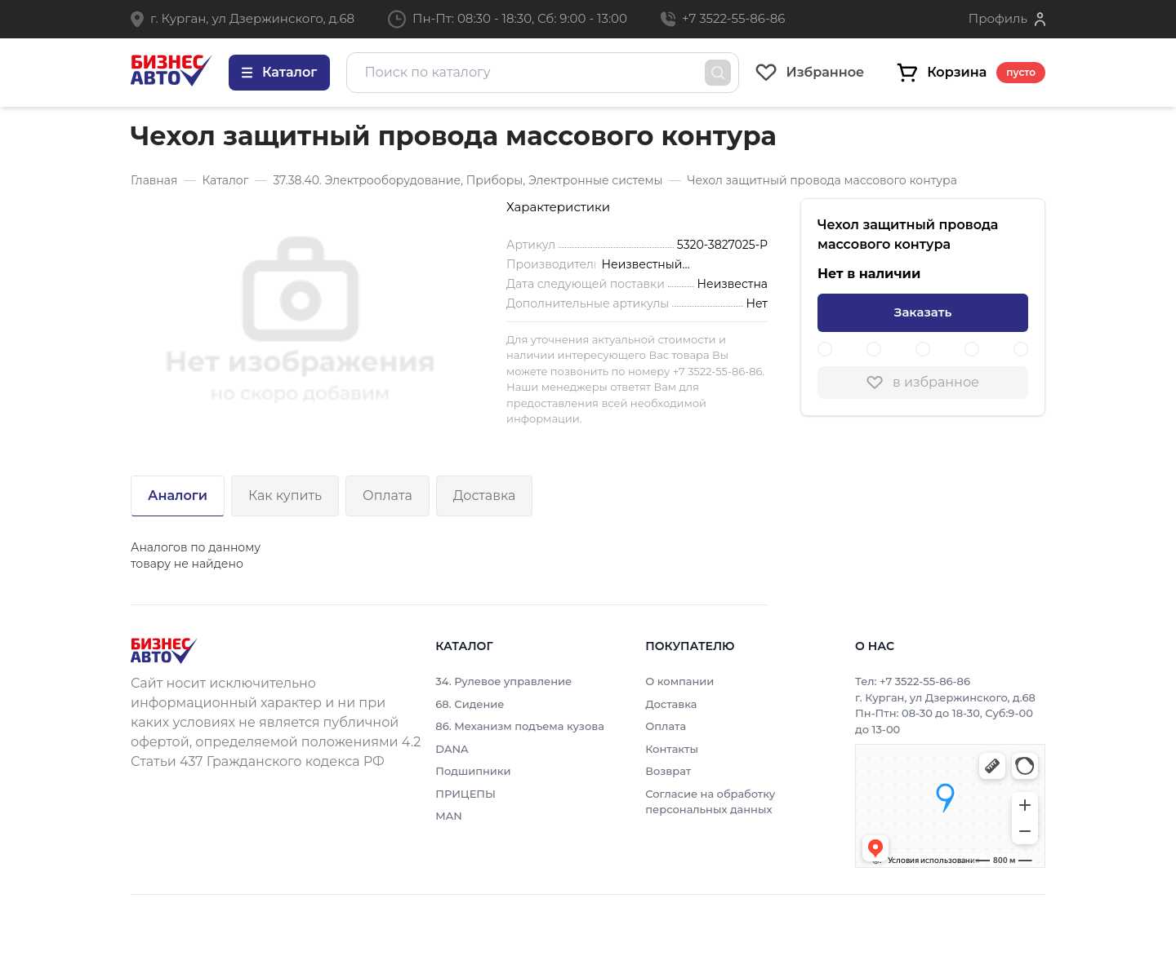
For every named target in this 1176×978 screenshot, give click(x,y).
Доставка (484, 495)
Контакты (671, 748)
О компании (679, 681)
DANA (451, 748)
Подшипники (472, 770)
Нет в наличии (868, 273)
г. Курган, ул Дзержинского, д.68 (252, 18)
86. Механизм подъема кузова (519, 725)
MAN (448, 815)
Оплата (387, 495)
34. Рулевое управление (503, 681)
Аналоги (177, 495)
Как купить (285, 495)
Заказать (922, 312)
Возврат (668, 770)
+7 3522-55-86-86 (733, 18)
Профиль (998, 18)
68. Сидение (469, 703)
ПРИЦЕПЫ (465, 793)
